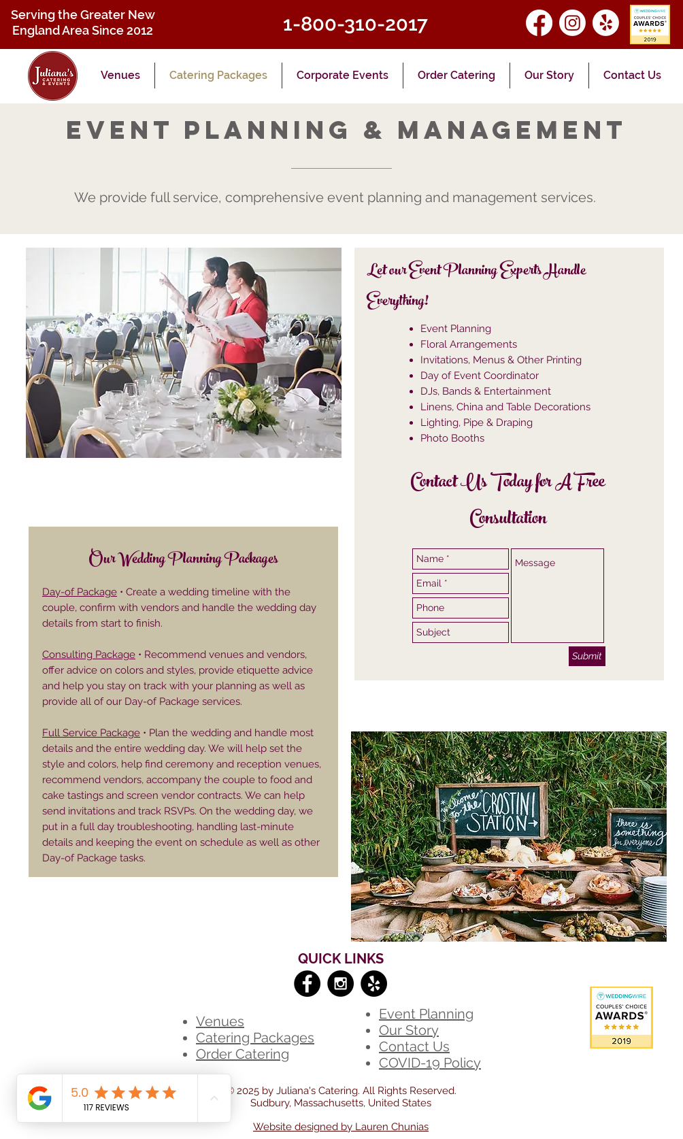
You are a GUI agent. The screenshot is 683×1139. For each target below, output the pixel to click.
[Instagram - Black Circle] (340, 983)
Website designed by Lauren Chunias (341, 1127)
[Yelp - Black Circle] (374, 983)
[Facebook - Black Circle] (307, 983)
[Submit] (587, 656)
